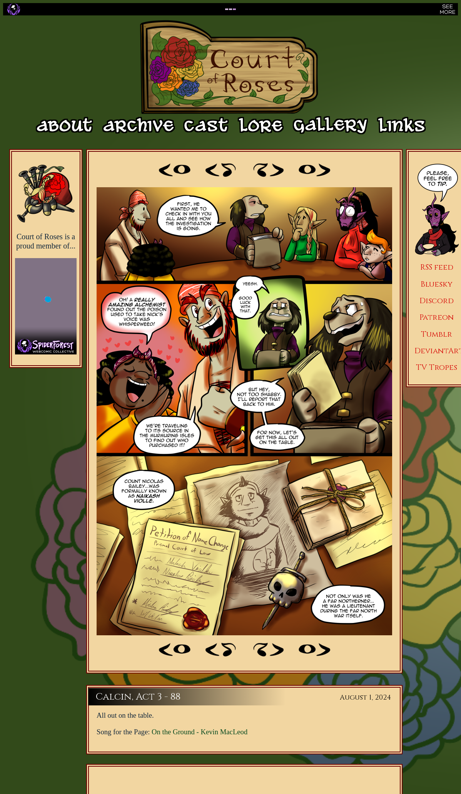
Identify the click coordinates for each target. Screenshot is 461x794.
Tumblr (436, 334)
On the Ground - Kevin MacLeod (199, 732)
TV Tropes (436, 367)
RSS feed (436, 267)
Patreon (436, 317)
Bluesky (437, 284)
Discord (436, 300)
